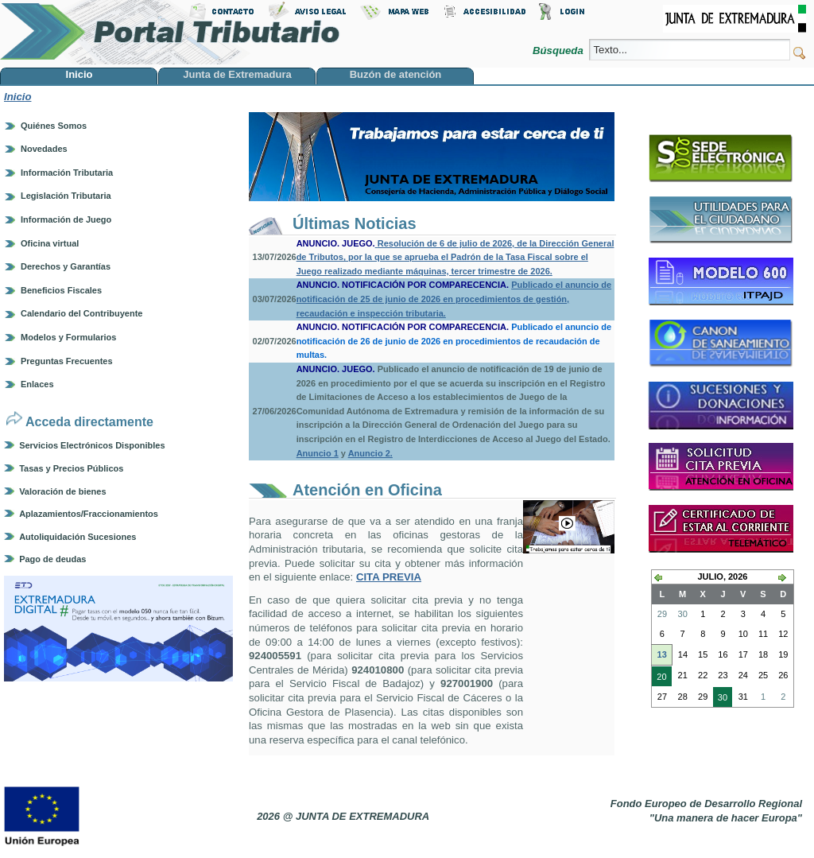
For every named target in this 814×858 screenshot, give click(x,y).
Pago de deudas (52, 559)
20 (659, 678)
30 (720, 699)
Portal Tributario (170, 32)
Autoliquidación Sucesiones (77, 537)
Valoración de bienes (62, 491)
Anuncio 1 (318, 453)
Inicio (17, 97)
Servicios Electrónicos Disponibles (92, 445)
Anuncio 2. (370, 453)
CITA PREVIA (388, 577)
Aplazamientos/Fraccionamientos (88, 513)
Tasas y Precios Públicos (71, 468)
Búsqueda (559, 50)
